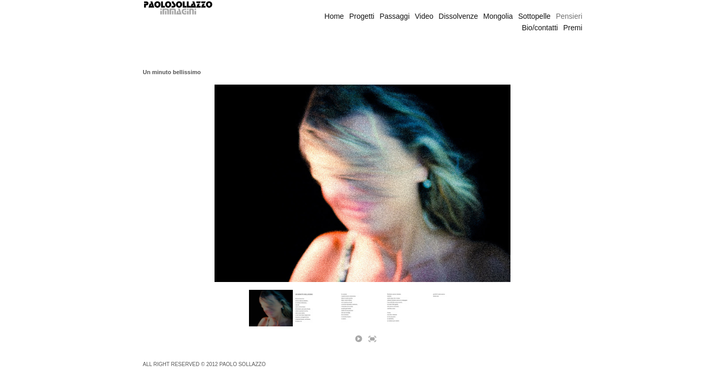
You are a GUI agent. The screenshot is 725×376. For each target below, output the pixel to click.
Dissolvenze (458, 16)
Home (334, 16)
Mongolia (498, 16)
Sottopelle (534, 16)
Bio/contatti (540, 28)
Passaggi (394, 16)
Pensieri (569, 16)
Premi (573, 28)
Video (424, 16)
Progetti (361, 16)
